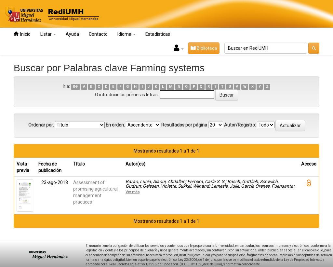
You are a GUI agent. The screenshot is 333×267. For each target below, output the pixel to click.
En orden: (115, 124)
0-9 (75, 87)
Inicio (22, 34)
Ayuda (72, 34)
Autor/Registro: (240, 124)
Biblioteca (204, 48)
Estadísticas (157, 34)
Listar (48, 34)
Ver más (133, 192)
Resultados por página (184, 124)
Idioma (126, 34)
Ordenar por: (41, 124)
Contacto (98, 34)
